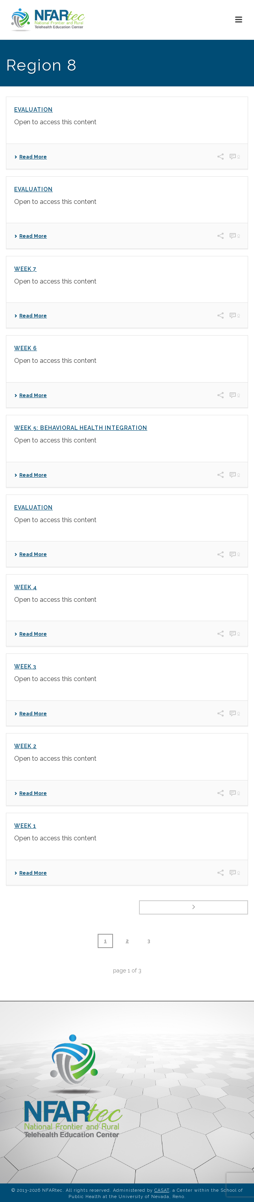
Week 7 (25, 269)
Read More (30, 157)
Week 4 (25, 587)
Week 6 (25, 348)
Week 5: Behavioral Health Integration (80, 428)
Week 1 (25, 826)
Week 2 (25, 746)
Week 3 (25, 666)
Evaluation (33, 109)
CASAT (161, 1190)
